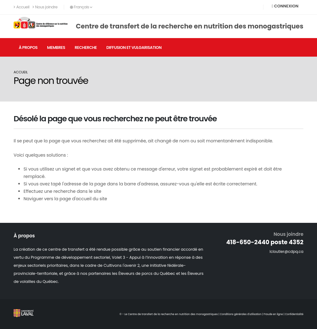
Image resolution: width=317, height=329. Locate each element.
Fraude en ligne (272, 314)
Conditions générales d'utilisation (237, 314)
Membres (56, 47)
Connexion (285, 6)
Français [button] (81, 7)
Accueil (21, 7)
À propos (28, 47)
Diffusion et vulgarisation (133, 47)
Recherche (86, 47)
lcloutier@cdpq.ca (285, 251)
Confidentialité (293, 314)
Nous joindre (45, 7)
